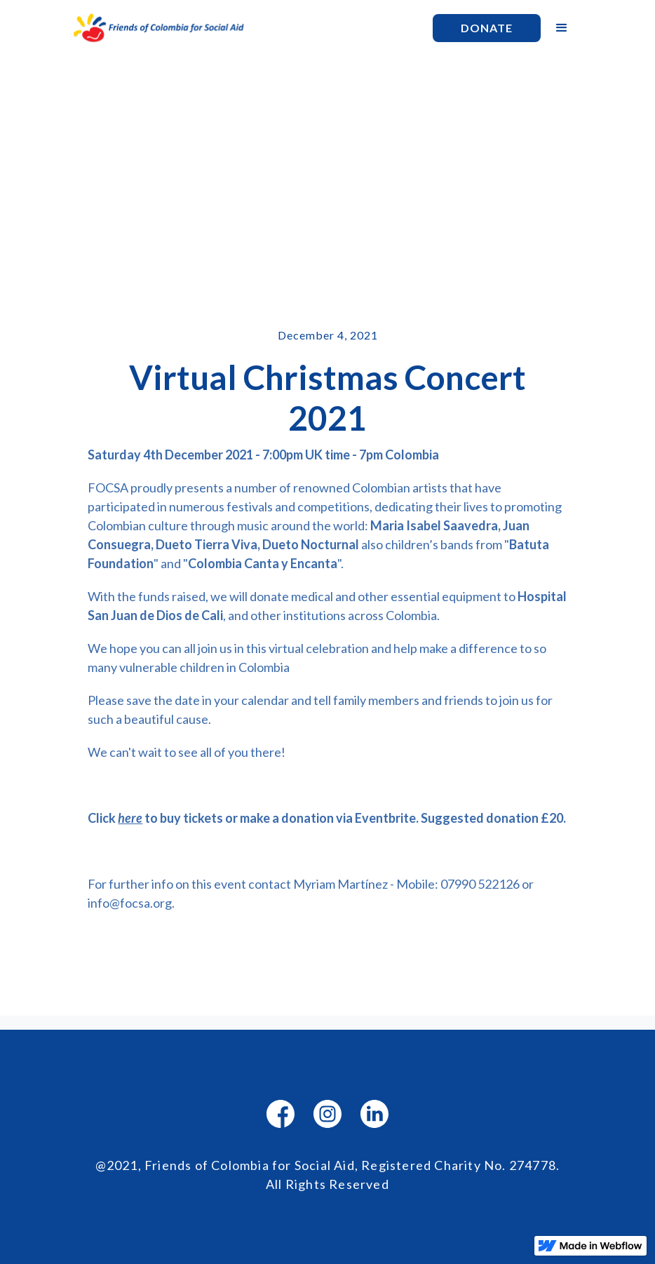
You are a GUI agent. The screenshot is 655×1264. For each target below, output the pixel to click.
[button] (562, 28)
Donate (487, 27)
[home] (245, 28)
